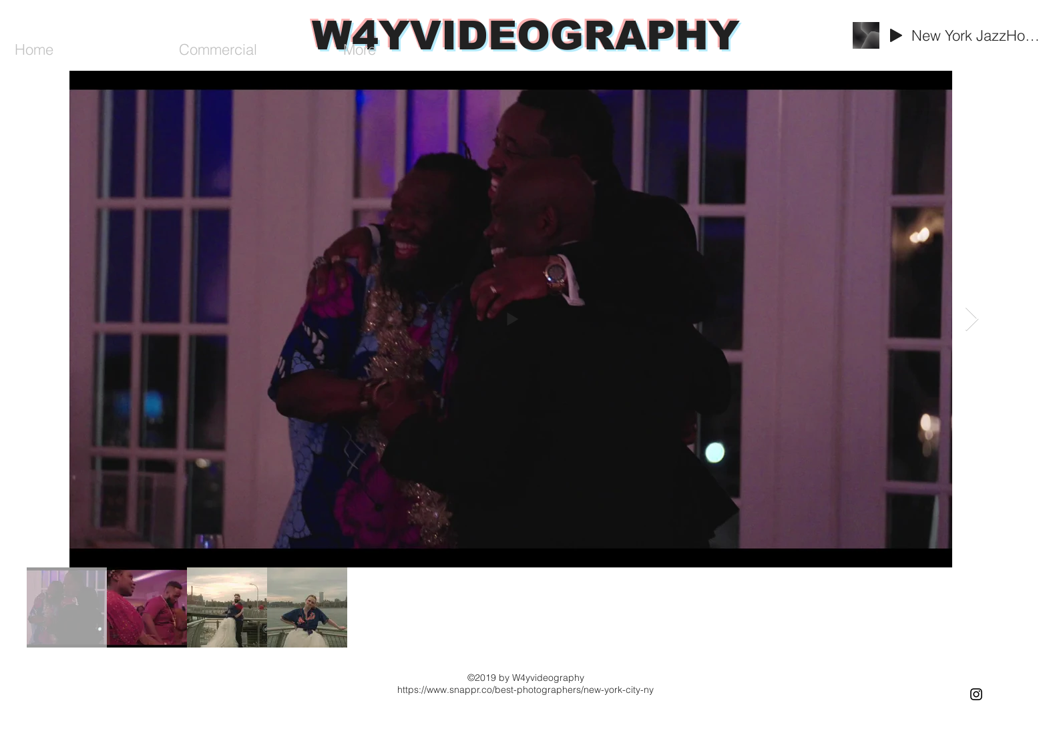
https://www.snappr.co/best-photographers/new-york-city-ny (525, 690)
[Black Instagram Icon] (976, 694)
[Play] (896, 35)
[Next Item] (972, 319)
